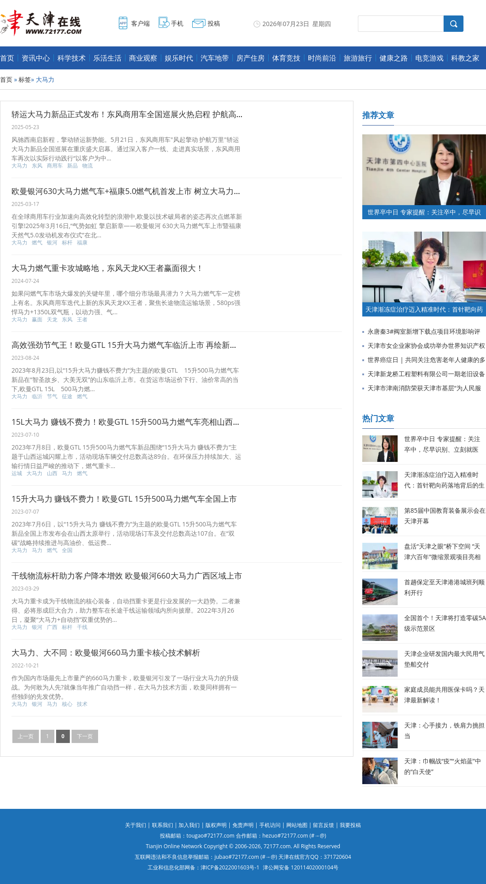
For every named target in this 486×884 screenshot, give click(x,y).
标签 (25, 79)
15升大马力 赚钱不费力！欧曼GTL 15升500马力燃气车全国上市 (124, 498)
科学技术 (71, 58)
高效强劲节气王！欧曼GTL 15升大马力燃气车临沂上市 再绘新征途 (128, 344)
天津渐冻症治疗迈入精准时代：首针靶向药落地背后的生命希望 (444, 485)
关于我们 (135, 825)
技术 (82, 704)
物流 (87, 166)
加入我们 (189, 825)
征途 (67, 396)
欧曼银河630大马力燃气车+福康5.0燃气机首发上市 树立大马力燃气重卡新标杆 (150, 191)
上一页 (26, 736)
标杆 (67, 243)
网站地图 (297, 825)
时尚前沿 (322, 58)
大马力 (19, 166)
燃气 (37, 243)
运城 (16, 473)
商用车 (55, 166)
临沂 (37, 396)
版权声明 (216, 825)
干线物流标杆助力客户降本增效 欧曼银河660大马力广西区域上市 (126, 575)
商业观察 (143, 58)
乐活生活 (107, 58)
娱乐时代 (179, 58)
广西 (52, 627)
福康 (82, 243)
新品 (72, 166)
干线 (82, 627)
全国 (67, 550)
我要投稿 (350, 825)
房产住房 (250, 58)
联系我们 (162, 825)
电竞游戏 (429, 58)
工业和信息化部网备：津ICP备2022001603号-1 (203, 867)
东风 (37, 166)
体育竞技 (286, 58)
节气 (52, 396)
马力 (67, 473)
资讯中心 (36, 58)
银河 (52, 243)
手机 (177, 23)
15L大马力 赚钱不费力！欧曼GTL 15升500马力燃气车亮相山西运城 (130, 421)
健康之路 (394, 58)
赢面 (37, 319)
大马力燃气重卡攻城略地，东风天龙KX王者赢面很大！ (107, 268)
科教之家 (465, 58)
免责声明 (243, 825)
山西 (52, 473)
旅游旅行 (358, 58)
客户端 (140, 23)
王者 (82, 319)
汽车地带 (215, 58)
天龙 (52, 319)
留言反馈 (323, 825)
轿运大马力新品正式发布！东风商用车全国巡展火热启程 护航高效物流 (135, 114)
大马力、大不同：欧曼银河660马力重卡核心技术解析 (105, 652)
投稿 (214, 23)
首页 (7, 58)
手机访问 (270, 825)
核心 (67, 704)
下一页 (85, 736)
